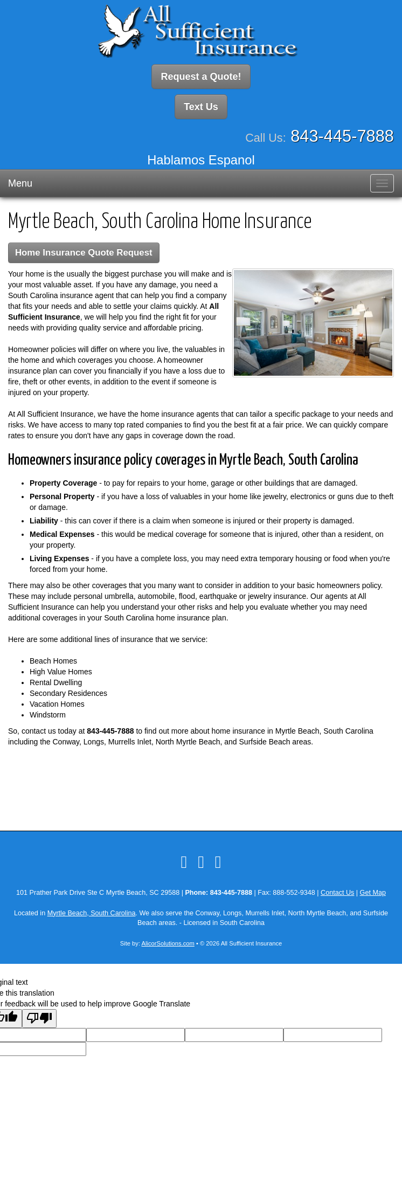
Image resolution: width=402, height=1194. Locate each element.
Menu (20, 183)
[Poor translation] (39, 1018)
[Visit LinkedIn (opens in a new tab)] (201, 862)
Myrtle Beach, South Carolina (91, 913)
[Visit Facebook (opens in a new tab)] (183, 862)
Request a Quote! (201, 76)
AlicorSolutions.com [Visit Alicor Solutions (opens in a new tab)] (168, 943)
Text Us (201, 106)
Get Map (373, 892)
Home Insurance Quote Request (84, 252)
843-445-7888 (342, 136)
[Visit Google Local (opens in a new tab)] (218, 862)
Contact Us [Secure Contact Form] (337, 892)
